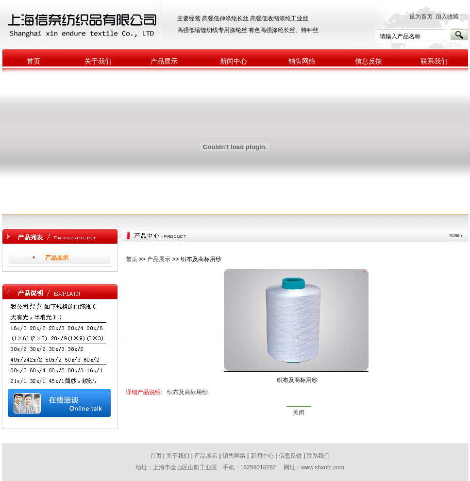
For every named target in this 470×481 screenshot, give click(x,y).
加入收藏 (450, 16)
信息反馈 (368, 61)
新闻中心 (233, 61)
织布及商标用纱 (187, 392)
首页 (33, 61)
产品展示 (164, 61)
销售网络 (302, 61)
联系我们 (434, 61)
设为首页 (421, 16)
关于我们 (98, 61)
